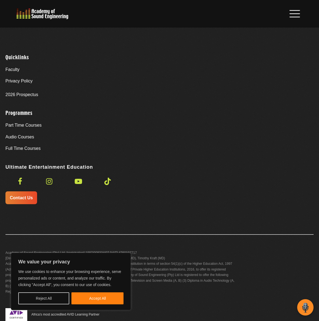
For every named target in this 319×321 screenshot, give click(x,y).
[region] (71, 281)
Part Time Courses (23, 125)
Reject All (44, 298)
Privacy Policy (19, 81)
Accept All (97, 298)
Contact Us (21, 197)
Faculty (12, 69)
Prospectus (21, 94)
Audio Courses (19, 137)
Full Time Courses (23, 148)
